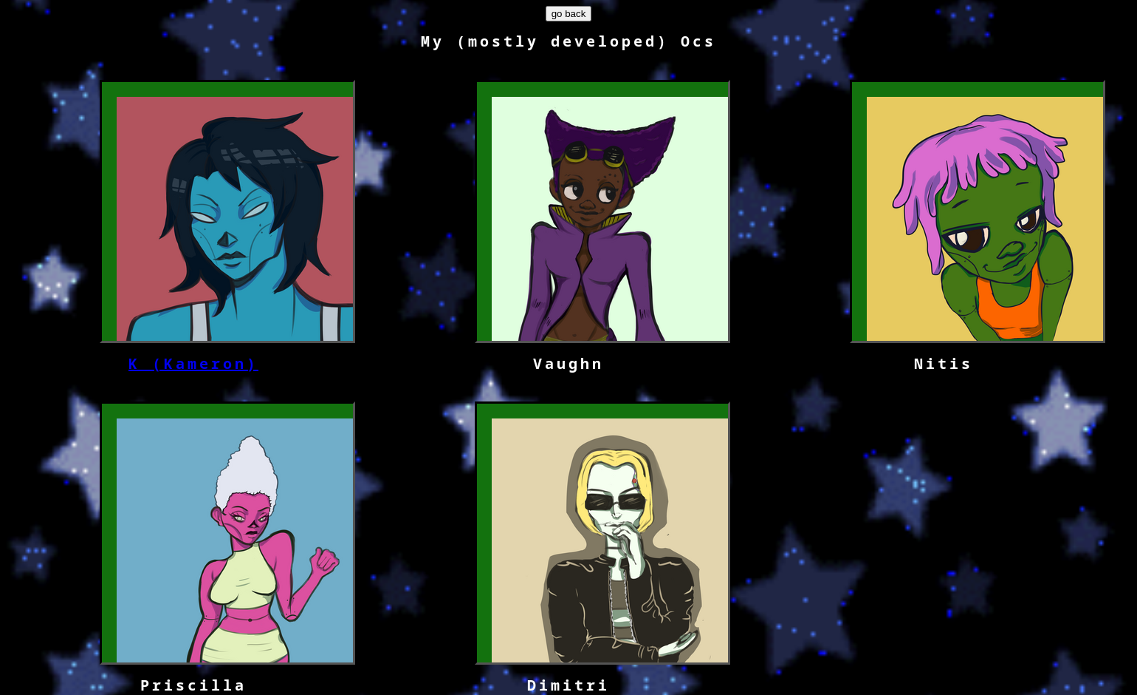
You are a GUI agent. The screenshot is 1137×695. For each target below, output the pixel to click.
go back (569, 13)
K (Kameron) (193, 363)
